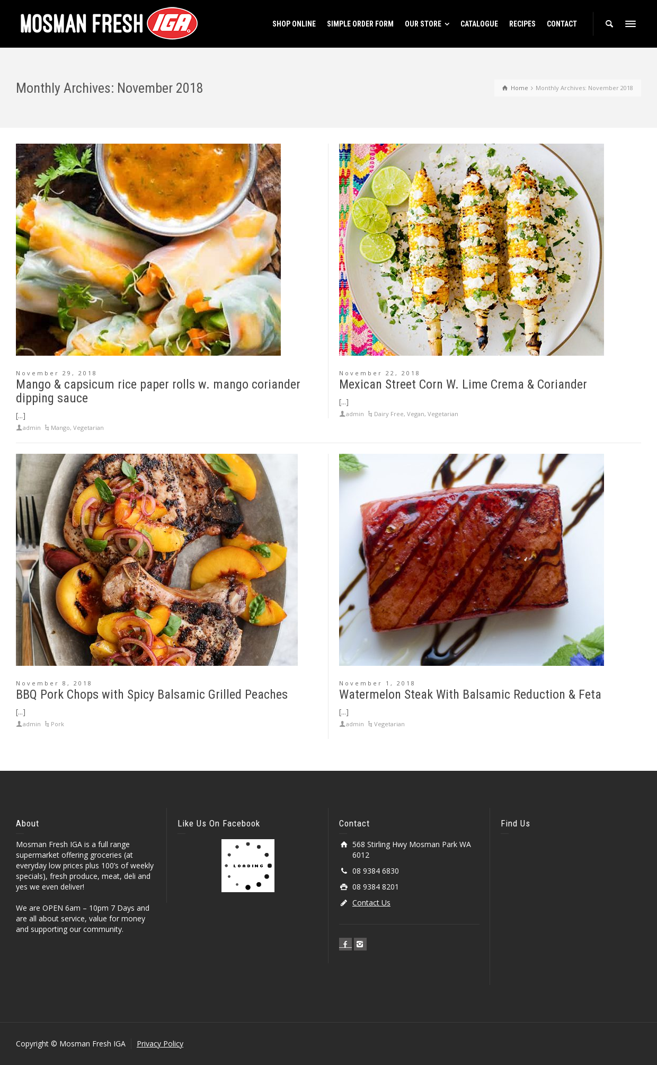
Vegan (415, 414)
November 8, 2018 (54, 683)
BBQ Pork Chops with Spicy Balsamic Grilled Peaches (152, 694)
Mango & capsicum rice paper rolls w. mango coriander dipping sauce (158, 391)
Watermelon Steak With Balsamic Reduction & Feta (470, 694)
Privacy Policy (160, 1043)
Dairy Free (389, 414)
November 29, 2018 (56, 373)
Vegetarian (88, 428)
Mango (60, 428)
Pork (57, 724)
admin (32, 428)
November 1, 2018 (377, 683)
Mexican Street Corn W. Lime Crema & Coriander (463, 384)
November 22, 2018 (380, 373)
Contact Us (371, 902)
